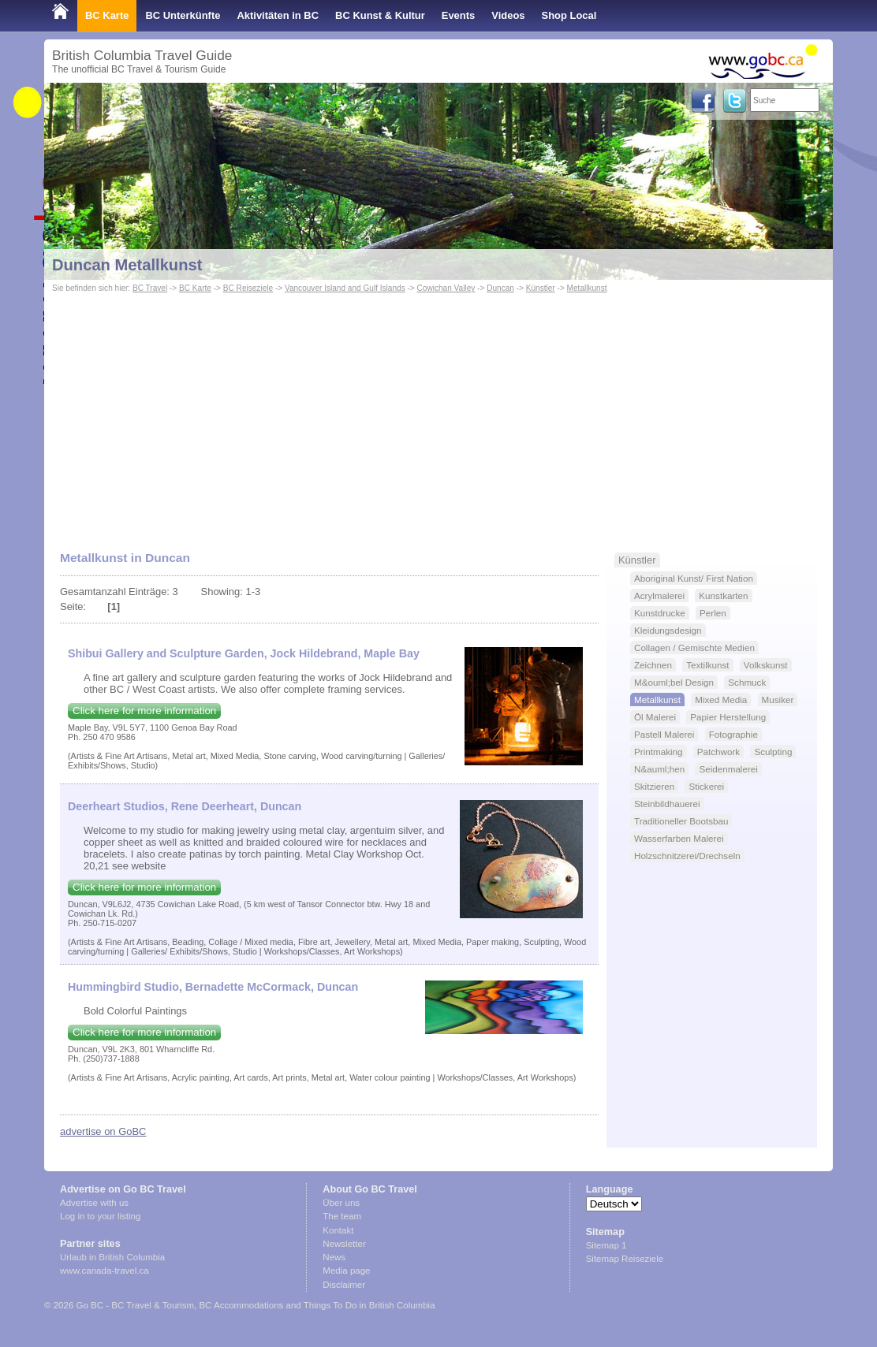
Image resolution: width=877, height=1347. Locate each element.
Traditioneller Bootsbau (681, 821)
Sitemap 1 (606, 1245)
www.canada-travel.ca (104, 1270)
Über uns (341, 1202)
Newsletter (344, 1243)
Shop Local (569, 15)
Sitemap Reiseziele (625, 1258)
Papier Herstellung (728, 717)
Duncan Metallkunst (127, 264)
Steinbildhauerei (667, 803)
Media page (346, 1270)
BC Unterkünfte (182, 15)
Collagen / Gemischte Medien (694, 647)
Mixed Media (721, 699)
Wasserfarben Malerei (679, 838)
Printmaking (658, 751)
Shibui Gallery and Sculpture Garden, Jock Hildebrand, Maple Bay (244, 653)
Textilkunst (707, 665)
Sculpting (773, 751)
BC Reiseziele (248, 288)
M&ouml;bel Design (674, 682)
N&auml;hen (659, 769)
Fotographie (733, 734)
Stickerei (706, 786)
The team (342, 1216)
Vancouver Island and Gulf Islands (345, 288)
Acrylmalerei (659, 595)
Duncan (500, 288)
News (334, 1257)
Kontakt (338, 1230)
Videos (507, 15)
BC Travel (149, 288)
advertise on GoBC (103, 1131)
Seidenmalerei (728, 769)
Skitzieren (654, 786)
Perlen (713, 613)
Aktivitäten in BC (278, 15)
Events (458, 15)
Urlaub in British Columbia (112, 1257)
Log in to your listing (100, 1216)
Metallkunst (587, 288)
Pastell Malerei (664, 734)
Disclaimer (344, 1284)
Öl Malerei (655, 717)
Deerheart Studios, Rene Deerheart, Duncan (184, 806)
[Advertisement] (438, 414)
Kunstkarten (723, 595)
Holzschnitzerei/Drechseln (687, 855)
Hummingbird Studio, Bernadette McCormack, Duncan (213, 986)
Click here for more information (144, 710)
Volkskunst (766, 665)
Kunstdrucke (659, 613)
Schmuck (747, 682)
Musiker (778, 699)
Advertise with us (94, 1202)
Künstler (540, 288)
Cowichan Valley (446, 288)
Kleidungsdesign (668, 630)
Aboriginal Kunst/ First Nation (693, 578)
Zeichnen (653, 665)
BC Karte (107, 15)
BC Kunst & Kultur (380, 15)
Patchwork (718, 751)
